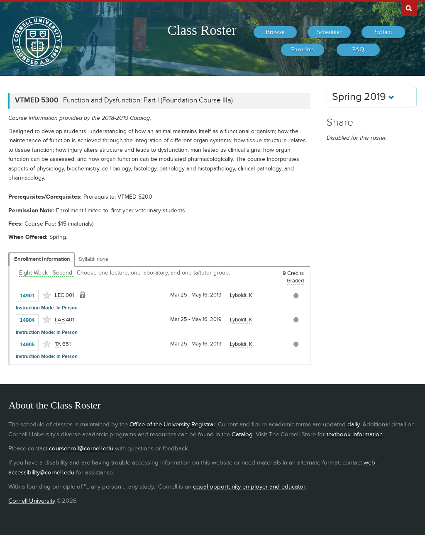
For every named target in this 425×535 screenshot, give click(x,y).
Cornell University (31, 501)
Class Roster (201, 30)
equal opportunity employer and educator (249, 487)
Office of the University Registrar (172, 424)
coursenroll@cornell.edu (81, 448)
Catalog (242, 434)
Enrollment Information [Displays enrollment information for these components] (42, 259)
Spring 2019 (363, 96)
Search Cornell (409, 8)
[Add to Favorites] (46, 295)
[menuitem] (275, 32)
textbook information (355, 434)
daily (353, 424)
